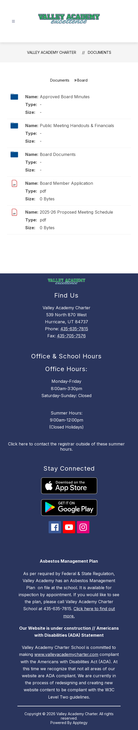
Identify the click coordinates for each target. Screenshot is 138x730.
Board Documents (58, 154)
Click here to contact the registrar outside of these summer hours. (66, 446)
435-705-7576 (71, 335)
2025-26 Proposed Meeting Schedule (76, 212)
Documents (99, 52)
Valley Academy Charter (51, 52)
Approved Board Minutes (65, 96)
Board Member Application (66, 183)
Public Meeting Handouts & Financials (77, 125)
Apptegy (80, 722)
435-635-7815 (74, 328)
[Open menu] (13, 21)
